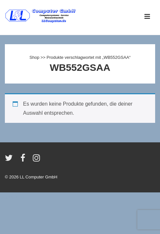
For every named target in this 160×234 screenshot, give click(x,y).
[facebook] (24, 160)
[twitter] (10, 160)
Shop (34, 57)
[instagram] (37, 160)
